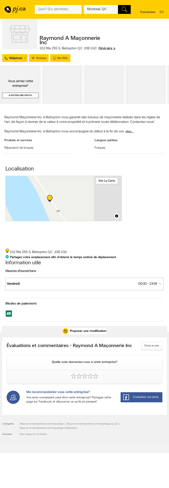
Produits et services (18, 140)
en (162, 12)
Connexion (147, 12)
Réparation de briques (18, 148)
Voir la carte (106, 180)
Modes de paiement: (21, 303)
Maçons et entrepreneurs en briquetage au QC (92, 424)
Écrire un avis (152, 345)
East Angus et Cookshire (33, 434)
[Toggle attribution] (116, 216)
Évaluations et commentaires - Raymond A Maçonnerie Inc (69, 346)
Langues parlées (106, 140)
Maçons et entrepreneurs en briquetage (42, 424)
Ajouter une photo (20, 95)
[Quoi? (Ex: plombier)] (58, 9)
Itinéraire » (107, 48)
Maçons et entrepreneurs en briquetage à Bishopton (48, 428)
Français (100, 148)
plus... (129, 131)
